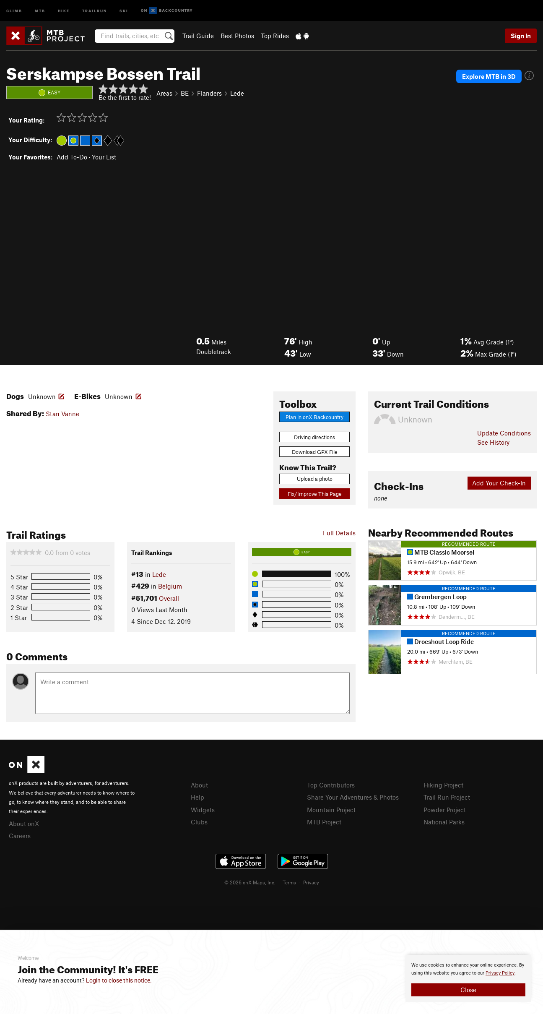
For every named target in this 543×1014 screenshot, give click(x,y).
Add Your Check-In (499, 483)
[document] (468, 978)
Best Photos (237, 35)
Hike (64, 10)
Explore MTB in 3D (489, 76)
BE (185, 93)
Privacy (311, 882)
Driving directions (314, 437)
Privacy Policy (500, 973)
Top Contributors (331, 785)
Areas (164, 93)
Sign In (521, 35)
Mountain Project (331, 809)
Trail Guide (198, 35)
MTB (40, 10)
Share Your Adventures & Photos (353, 797)
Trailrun (94, 10)
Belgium (170, 586)
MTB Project (324, 822)
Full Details (339, 533)
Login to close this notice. (119, 980)
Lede (237, 93)
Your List (104, 157)
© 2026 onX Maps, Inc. (249, 882)
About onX (24, 823)
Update (504, 433)
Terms (289, 882)
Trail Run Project (446, 797)
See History (493, 442)
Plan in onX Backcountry (314, 417)
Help (197, 797)
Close (468, 989)
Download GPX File (315, 451)
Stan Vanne (62, 413)
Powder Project (444, 809)
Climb (14, 10)
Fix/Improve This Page (315, 493)
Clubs (199, 822)
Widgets (203, 809)
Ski (124, 10)
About (199, 785)
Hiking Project (443, 785)
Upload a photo (315, 478)
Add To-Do (72, 157)
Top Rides (275, 35)
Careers (20, 835)
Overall (169, 598)
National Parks (444, 822)
